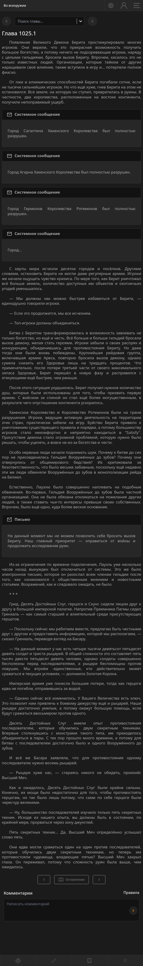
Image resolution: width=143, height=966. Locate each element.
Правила (131, 892)
